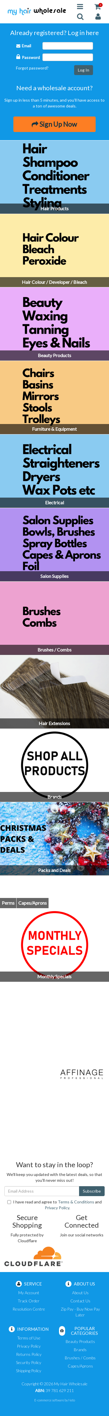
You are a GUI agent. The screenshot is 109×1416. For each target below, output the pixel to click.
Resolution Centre (28, 1308)
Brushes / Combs (80, 1357)
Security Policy (28, 1362)
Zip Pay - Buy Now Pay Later (80, 1311)
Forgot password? (32, 67)
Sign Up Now (54, 124)
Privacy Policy (57, 1207)
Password (28, 57)
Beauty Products (80, 1341)
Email (23, 45)
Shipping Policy (28, 1370)
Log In (83, 69)
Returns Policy (29, 1354)
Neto (71, 1400)
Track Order (29, 1300)
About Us (80, 1292)
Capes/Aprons (80, 1365)
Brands (80, 1349)
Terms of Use (28, 1337)
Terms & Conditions (76, 1201)
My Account (28, 1292)
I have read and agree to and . (54, 1204)
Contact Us (80, 1300)
